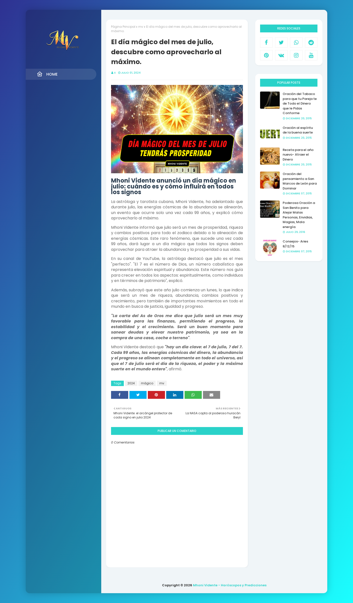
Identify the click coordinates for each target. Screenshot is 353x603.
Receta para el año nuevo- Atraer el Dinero (298, 154)
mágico (147, 383)
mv (140, 27)
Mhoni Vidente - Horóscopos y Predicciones (229, 585)
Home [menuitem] (47, 74)
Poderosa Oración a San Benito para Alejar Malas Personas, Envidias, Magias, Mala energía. (299, 215)
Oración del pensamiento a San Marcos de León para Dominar (300, 181)
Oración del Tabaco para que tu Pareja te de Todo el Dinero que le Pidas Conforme (300, 103)
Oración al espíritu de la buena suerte (298, 130)
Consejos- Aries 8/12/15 (295, 244)
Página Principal (123, 27)
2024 (131, 383)
